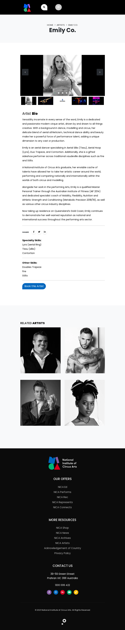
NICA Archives (62, 538)
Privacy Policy (62, 553)
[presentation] (25, 72)
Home (50, 25)
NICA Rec (62, 497)
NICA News (62, 533)
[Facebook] (49, 592)
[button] (55, 93)
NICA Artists (62, 543)
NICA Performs (62, 492)
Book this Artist (34, 286)
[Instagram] (56, 592)
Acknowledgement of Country (62, 548)
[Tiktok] (76, 592)
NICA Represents (62, 502)
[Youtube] (69, 592)
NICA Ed (62, 487)
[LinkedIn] (62, 592)
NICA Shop (62, 528)
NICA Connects (62, 507)
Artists (61, 25)
